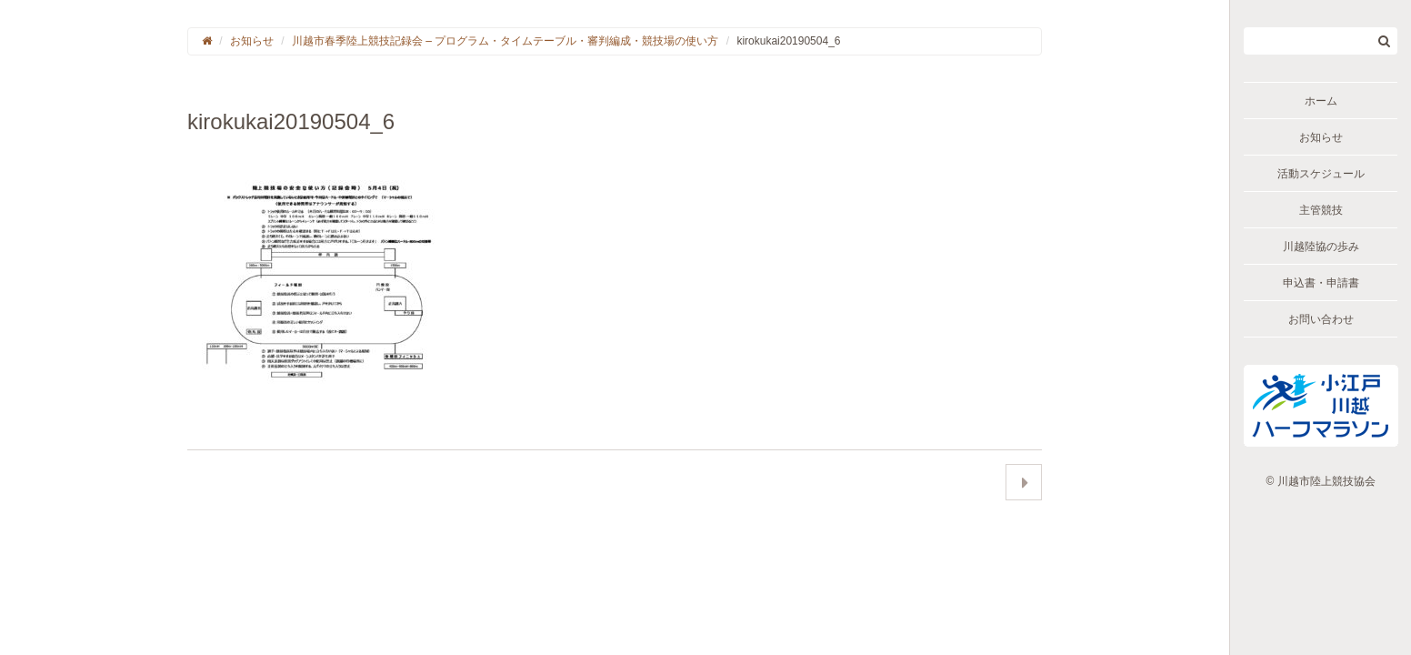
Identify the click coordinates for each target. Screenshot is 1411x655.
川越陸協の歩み (1321, 246)
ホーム (1321, 101)
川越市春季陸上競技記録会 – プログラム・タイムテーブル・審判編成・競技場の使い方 (505, 41)
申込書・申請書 (1321, 283)
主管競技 (1321, 210)
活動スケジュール (1321, 173)
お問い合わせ (1321, 319)
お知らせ (1321, 137)
